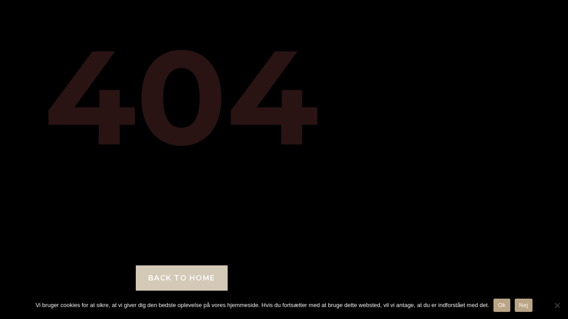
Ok (501, 305)
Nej (523, 305)
